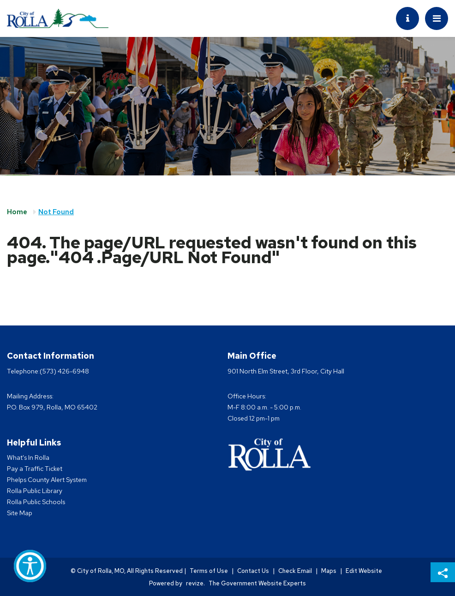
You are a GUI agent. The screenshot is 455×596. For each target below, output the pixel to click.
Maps (328, 571)
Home (17, 212)
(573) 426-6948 (64, 371)
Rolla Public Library (34, 491)
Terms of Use (209, 571)
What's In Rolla (28, 457)
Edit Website (364, 571)
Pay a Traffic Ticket (34, 468)
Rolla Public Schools (36, 502)
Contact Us (253, 571)
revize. (195, 583)
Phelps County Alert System (47, 480)
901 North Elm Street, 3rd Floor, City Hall (286, 371)
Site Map (19, 513)
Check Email (295, 571)
